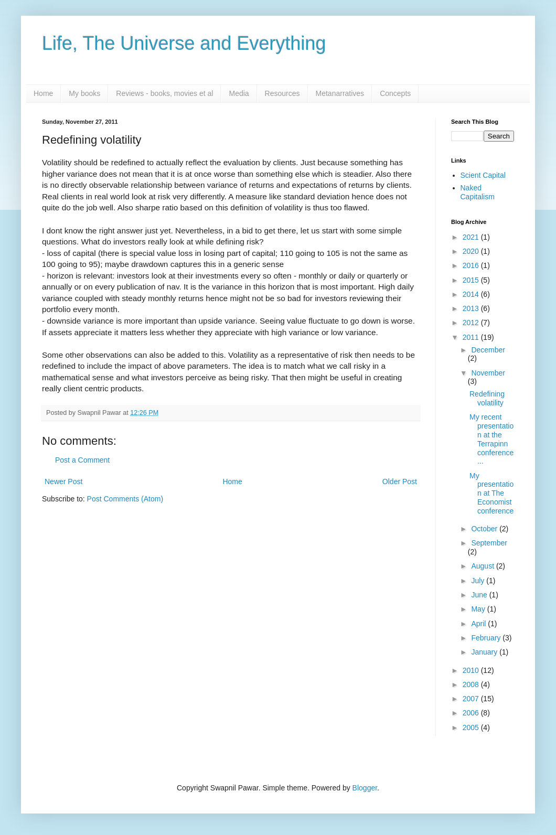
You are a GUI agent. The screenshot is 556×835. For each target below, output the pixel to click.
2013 (472, 308)
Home (43, 93)
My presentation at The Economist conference (491, 493)
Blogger (364, 788)
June (480, 595)
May (479, 609)
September (489, 543)
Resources (282, 93)
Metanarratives (340, 93)
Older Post (399, 481)
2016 (472, 265)
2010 (472, 670)
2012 (472, 322)
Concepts (395, 93)
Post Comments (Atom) (125, 499)
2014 (472, 294)
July (478, 580)
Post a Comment (82, 460)
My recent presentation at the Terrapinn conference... (491, 439)
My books (84, 93)
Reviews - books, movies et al (164, 93)
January (485, 652)
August (483, 566)
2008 (472, 684)
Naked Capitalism (478, 192)
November (488, 373)
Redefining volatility (487, 398)
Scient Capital (483, 175)
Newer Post (63, 481)
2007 (472, 698)
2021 (472, 237)
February (486, 638)
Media (239, 93)
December (488, 350)
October (485, 528)
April (479, 623)
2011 (472, 337)
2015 (472, 280)
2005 (472, 727)
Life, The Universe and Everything (184, 43)
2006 (472, 713)
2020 (472, 251)
